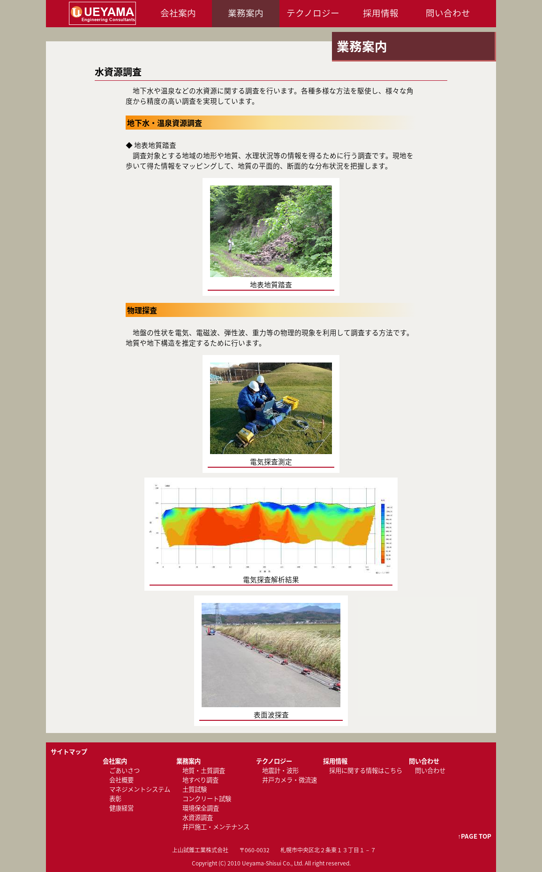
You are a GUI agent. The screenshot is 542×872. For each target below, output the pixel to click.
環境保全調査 (200, 807)
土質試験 (194, 789)
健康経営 (121, 807)
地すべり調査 (200, 779)
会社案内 (178, 12)
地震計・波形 (280, 770)
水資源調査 (197, 817)
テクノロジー (312, 12)
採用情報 (381, 12)
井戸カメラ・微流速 (289, 779)
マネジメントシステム (139, 789)
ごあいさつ (124, 770)
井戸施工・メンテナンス (215, 826)
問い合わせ (448, 12)
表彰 (115, 798)
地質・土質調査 (203, 770)
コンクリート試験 (206, 798)
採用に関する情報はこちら (365, 770)
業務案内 (245, 12)
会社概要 (121, 779)
